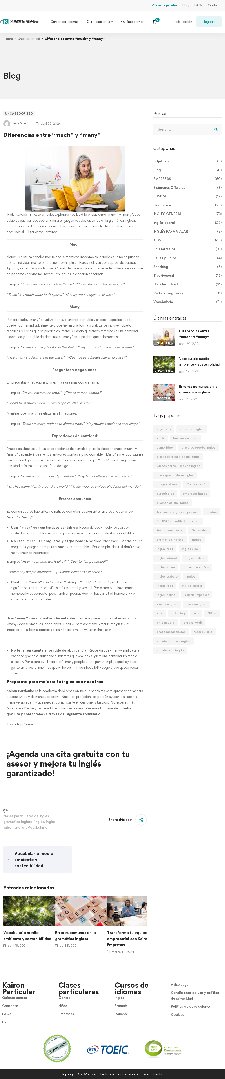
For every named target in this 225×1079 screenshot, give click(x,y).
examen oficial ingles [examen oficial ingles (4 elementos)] (172, 502)
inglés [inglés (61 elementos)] (190, 576)
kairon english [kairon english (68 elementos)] (167, 604)
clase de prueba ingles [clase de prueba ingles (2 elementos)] (198, 447)
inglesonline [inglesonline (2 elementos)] (166, 567)
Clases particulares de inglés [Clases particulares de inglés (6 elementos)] (178, 466)
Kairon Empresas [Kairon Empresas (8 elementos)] (196, 595)
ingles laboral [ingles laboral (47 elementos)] (167, 558)
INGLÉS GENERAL (187, 214)
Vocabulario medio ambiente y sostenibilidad (27, 935)
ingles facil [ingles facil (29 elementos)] (165, 549)
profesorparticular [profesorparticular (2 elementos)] (171, 632)
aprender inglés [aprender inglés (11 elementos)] (191, 429)
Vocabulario (37, 827)
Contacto (215, 5)
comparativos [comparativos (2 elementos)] (167, 484)
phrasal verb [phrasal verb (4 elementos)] (192, 622)
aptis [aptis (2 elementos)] (160, 438)
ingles (50, 822)
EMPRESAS (187, 179)
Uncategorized (29, 39)
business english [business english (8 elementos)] (185, 438)
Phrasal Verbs (187, 249)
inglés (39, 822)
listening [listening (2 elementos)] (178, 613)
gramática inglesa (18, 822)
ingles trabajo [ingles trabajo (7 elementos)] (167, 576)
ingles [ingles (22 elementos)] (196, 539)
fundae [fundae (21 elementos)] (211, 512)
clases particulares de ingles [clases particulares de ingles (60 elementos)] (178, 456)
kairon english (14, 827)
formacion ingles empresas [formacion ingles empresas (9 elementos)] (177, 512)
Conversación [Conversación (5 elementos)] (196, 484)
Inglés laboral (187, 223)
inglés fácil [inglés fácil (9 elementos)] (165, 585)
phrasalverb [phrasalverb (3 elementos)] (166, 622)
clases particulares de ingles (26, 816)
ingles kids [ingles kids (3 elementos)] (190, 549)
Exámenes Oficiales (187, 187)
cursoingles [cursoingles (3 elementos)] (165, 493)
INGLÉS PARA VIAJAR (187, 231)
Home (8, 39)
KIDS (187, 240)
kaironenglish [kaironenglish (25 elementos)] (196, 604)
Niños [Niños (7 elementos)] (212, 613)
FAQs (198, 5)
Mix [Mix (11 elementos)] (196, 613)
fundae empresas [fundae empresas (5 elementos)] (170, 530)
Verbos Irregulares (187, 293)
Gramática (187, 205)
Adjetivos (187, 161)
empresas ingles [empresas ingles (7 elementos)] (195, 493)
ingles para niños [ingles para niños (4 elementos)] (196, 567)
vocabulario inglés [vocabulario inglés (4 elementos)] (170, 650)
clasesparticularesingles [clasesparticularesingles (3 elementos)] (175, 475)
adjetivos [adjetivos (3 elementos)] (164, 429)
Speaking (187, 267)
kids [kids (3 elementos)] (160, 613)
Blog (185, 5)
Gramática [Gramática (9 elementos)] (200, 530)
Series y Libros (187, 258)
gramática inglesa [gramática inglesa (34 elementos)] (170, 539)
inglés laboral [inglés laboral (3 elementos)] (192, 585)
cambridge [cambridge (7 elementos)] (165, 447)
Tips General (187, 275)
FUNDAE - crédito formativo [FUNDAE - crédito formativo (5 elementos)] (178, 521)
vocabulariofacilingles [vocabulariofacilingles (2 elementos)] (173, 641)
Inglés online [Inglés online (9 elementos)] (166, 595)
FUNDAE (187, 196)
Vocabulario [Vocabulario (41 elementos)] (203, 632)
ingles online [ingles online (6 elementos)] (195, 558)
